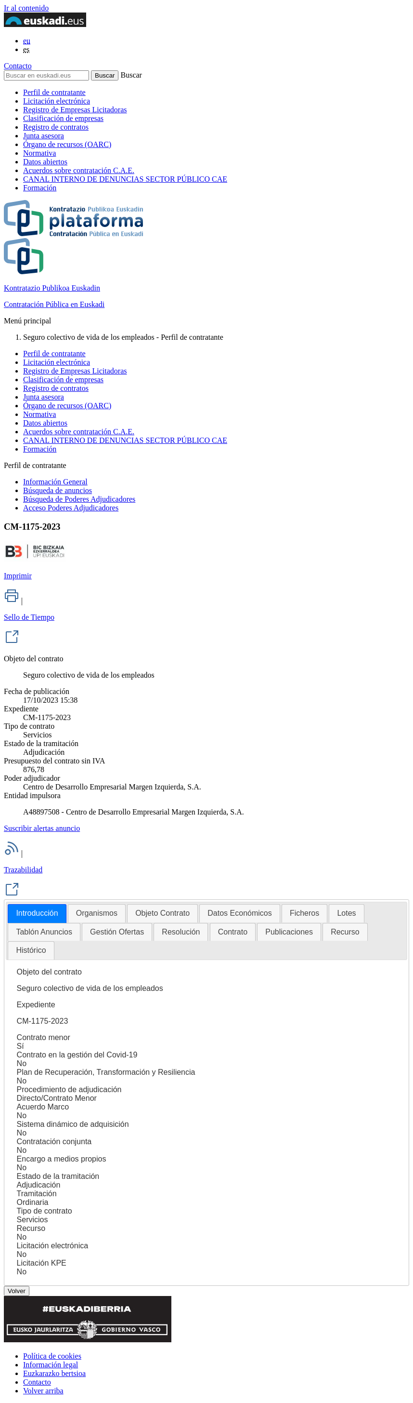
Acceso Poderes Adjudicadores (70, 508)
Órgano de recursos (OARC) (67, 144)
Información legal (50, 1365)
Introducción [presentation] (37, 913)
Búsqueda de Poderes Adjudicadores (79, 499)
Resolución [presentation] (181, 932)
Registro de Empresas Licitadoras (75, 110)
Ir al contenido (26, 8)
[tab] (37, 913)
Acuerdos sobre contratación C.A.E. (78, 170)
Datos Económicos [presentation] (239, 913)
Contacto (18, 66)
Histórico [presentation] (31, 950)
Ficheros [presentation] (304, 913)
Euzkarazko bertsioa (54, 1373)
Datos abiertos (45, 162)
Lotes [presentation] (346, 913)
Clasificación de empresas (63, 118)
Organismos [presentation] (96, 913)
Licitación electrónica (56, 101)
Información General (55, 482)
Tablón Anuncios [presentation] (44, 932)
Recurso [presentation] (345, 932)
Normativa (39, 153)
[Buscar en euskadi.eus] (46, 75)
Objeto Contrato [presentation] (162, 913)
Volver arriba (43, 1391)
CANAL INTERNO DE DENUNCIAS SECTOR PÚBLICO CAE (125, 179)
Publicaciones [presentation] (289, 932)
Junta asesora (43, 136)
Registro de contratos (56, 127)
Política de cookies (52, 1356)
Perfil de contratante (54, 92)
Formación (39, 188)
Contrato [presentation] (232, 932)
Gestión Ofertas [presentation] (117, 932)
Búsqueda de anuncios (57, 490)
